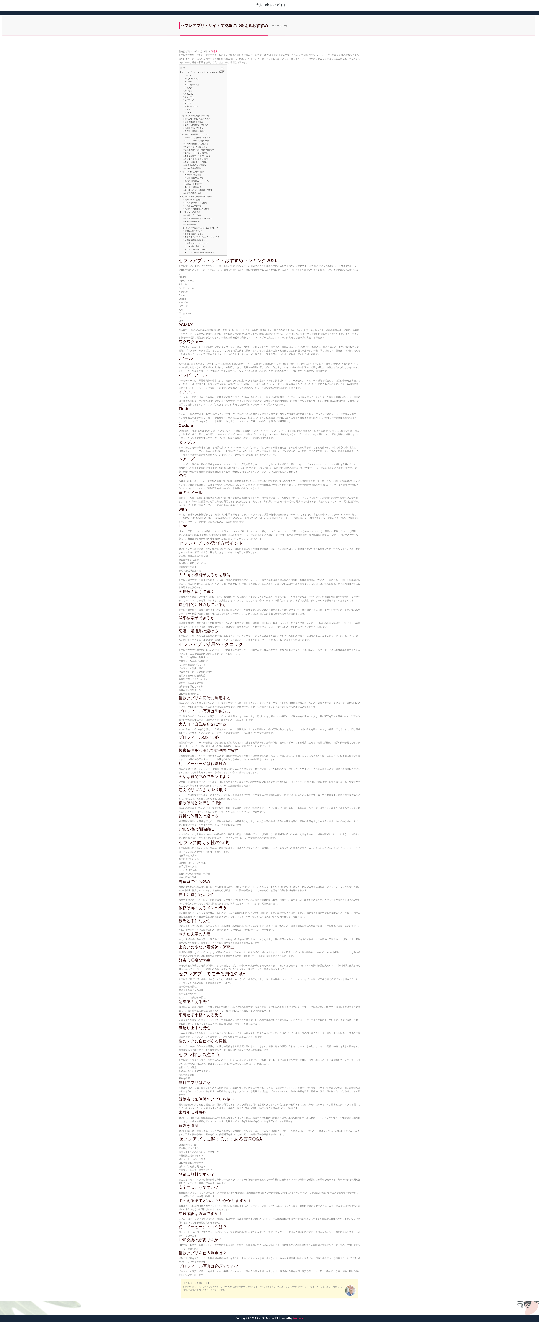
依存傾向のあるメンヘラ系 (198, 181)
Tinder (189, 91)
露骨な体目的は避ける (197, 165)
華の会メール (192, 106)
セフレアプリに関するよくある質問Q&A (200, 227)
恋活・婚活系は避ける (196, 131)
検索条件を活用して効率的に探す (200, 150)
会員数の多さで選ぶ (195, 122)
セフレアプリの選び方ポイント (196, 115)
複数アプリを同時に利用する (198, 137)
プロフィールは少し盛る (197, 146)
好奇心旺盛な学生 (194, 193)
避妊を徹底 (191, 224)
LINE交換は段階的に (195, 168)
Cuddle (189, 94)
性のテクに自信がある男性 (198, 209)
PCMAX (189, 75)
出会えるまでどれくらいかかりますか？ (203, 237)
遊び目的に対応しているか (198, 125)
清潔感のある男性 (193, 199)
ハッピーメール (192, 84)
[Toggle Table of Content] (221, 68)
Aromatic (298, 1318)
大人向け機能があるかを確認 (198, 119)
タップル (190, 97)
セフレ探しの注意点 (191, 212)
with (189, 109)
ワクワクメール (192, 78)
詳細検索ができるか (195, 128)
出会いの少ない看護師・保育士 (199, 190)
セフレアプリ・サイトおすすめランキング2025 (203, 72)
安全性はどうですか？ (196, 234)
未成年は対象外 (193, 221)
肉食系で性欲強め (193, 174)
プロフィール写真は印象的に (198, 140)
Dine (189, 112)
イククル (190, 87)
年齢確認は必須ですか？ (197, 240)
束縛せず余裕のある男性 (197, 202)
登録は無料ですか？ (194, 231)
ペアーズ (190, 100)
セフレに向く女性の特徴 (193, 171)
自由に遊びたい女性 (195, 177)
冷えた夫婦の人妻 (194, 187)
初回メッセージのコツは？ (198, 243)
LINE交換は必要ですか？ (197, 246)
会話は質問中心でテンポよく (198, 156)
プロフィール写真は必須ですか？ (200, 252)
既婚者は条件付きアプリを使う (199, 218)
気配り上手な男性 (194, 205)
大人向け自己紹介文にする (198, 143)
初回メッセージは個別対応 (198, 153)
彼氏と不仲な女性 (194, 184)
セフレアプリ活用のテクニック (196, 134)
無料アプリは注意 (193, 215)
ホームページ (334, 25)
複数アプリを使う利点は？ (198, 249)
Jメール (189, 81)
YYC (189, 103)
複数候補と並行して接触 (197, 162)
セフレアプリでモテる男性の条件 (197, 196)
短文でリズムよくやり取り (198, 159)
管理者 (214, 51)
